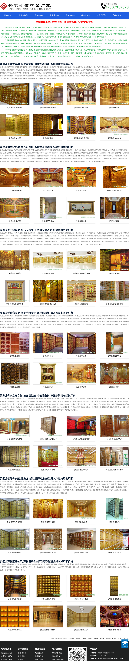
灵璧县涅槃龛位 (48, 273)
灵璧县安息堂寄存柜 (114, 439)
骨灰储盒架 (22, 653)
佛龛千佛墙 (39, 659)
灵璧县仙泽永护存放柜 (48, 439)
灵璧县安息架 (48, 138)
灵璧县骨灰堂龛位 (15, 470)
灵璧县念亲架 (114, 221)
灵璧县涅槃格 (114, 273)
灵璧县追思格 (81, 221)
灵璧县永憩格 (114, 387)
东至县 (105, 638)
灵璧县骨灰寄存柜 (15, 190)
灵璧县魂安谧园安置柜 (81, 273)
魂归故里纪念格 (6, 653)
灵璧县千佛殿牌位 (15, 630)
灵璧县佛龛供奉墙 (114, 599)
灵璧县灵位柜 (114, 522)
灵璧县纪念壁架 (81, 522)
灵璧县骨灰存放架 (114, 138)
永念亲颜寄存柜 (6, 659)
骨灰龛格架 (39, 15)
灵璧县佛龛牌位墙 (48, 599)
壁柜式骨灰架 (57, 653)
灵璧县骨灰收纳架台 (14, 107)
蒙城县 (117, 638)
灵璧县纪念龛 (48, 190)
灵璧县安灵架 (48, 387)
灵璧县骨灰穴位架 (48, 522)
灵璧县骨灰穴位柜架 (48, 552)
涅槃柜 (20, 659)
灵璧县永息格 (15, 387)
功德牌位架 (39, 653)
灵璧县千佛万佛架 (114, 630)
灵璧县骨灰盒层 (15, 138)
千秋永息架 (116, 15)
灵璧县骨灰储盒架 (81, 304)
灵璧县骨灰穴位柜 (114, 552)
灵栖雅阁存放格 (58, 659)
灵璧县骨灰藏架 (15, 273)
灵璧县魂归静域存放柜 (114, 470)
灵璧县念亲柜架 (15, 221)
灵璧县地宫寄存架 (48, 470)
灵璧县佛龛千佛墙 (81, 599)
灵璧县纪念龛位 (48, 221)
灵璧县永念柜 (81, 387)
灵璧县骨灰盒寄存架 (48, 107)
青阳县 (99, 638)
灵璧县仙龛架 (114, 107)
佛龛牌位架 (85, 15)
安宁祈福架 (23, 15)
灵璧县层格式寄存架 (114, 190)
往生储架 (21, 656)
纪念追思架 (101, 15)
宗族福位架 (56, 656)
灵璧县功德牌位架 (15, 599)
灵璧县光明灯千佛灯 (48, 630)
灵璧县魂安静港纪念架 (48, 304)
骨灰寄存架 (70, 15)
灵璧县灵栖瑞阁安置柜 (81, 439)
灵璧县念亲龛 (81, 190)
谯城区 (123, 638)
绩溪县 (80, 638)
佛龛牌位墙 (39, 656)
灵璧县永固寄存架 (114, 356)
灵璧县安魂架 (15, 356)
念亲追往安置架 (6, 656)
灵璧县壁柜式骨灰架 (14, 522)
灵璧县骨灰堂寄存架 (14, 439)
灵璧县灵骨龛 (48, 356)
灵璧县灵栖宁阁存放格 (14, 304)
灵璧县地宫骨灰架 (81, 470)
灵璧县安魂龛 (81, 356)
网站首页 (7, 15)
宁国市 (74, 638)
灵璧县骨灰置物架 (81, 107)
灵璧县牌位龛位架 (81, 630)
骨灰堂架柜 (54, 15)
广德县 (86, 638)
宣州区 (93, 638)
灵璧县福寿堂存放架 (81, 138)
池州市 (111, 638)
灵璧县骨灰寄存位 (15, 552)
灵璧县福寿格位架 (81, 552)
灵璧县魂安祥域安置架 (114, 304)
